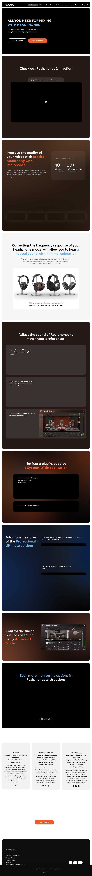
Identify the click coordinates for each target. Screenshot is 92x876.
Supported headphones (66, 5)
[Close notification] (91, 867)
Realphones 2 (33, 5)
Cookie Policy (57, 869)
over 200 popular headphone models (46, 305)
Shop (47, 5)
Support (77, 5)
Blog (83, 5)
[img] (87, 4)
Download (53, 5)
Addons (41, 5)
